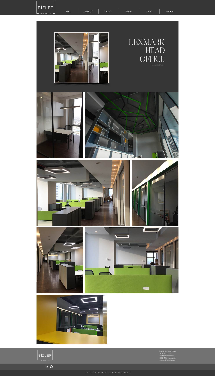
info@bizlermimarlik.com (167, 351)
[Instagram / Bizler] (51, 366)
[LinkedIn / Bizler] (47, 366)
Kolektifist (125, 372)
